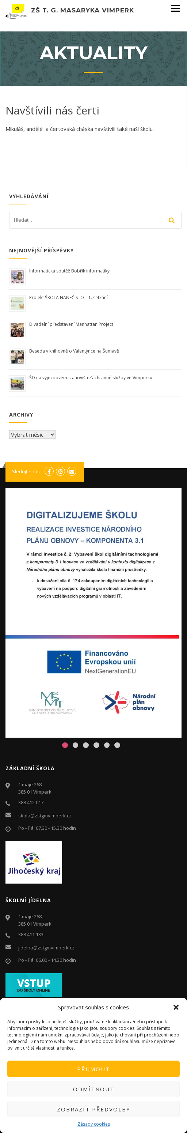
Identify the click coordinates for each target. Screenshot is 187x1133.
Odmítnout (93, 1089)
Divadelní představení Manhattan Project (71, 324)
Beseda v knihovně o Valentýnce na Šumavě (74, 351)
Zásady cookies (93, 1124)
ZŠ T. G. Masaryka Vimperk (82, 10)
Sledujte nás (26, 471)
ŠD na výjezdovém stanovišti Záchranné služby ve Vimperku (90, 377)
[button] (176, 1007)
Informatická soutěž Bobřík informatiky (69, 271)
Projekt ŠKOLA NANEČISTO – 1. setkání (68, 297)
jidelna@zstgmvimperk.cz (46, 947)
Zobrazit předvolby (93, 1109)
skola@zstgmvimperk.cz (45, 815)
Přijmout (93, 1069)
